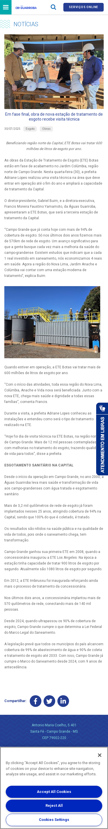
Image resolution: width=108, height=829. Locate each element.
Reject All (54, 805)
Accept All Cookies (54, 791)
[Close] (99, 755)
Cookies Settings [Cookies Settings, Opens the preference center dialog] (54, 819)
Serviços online (83, 7)
